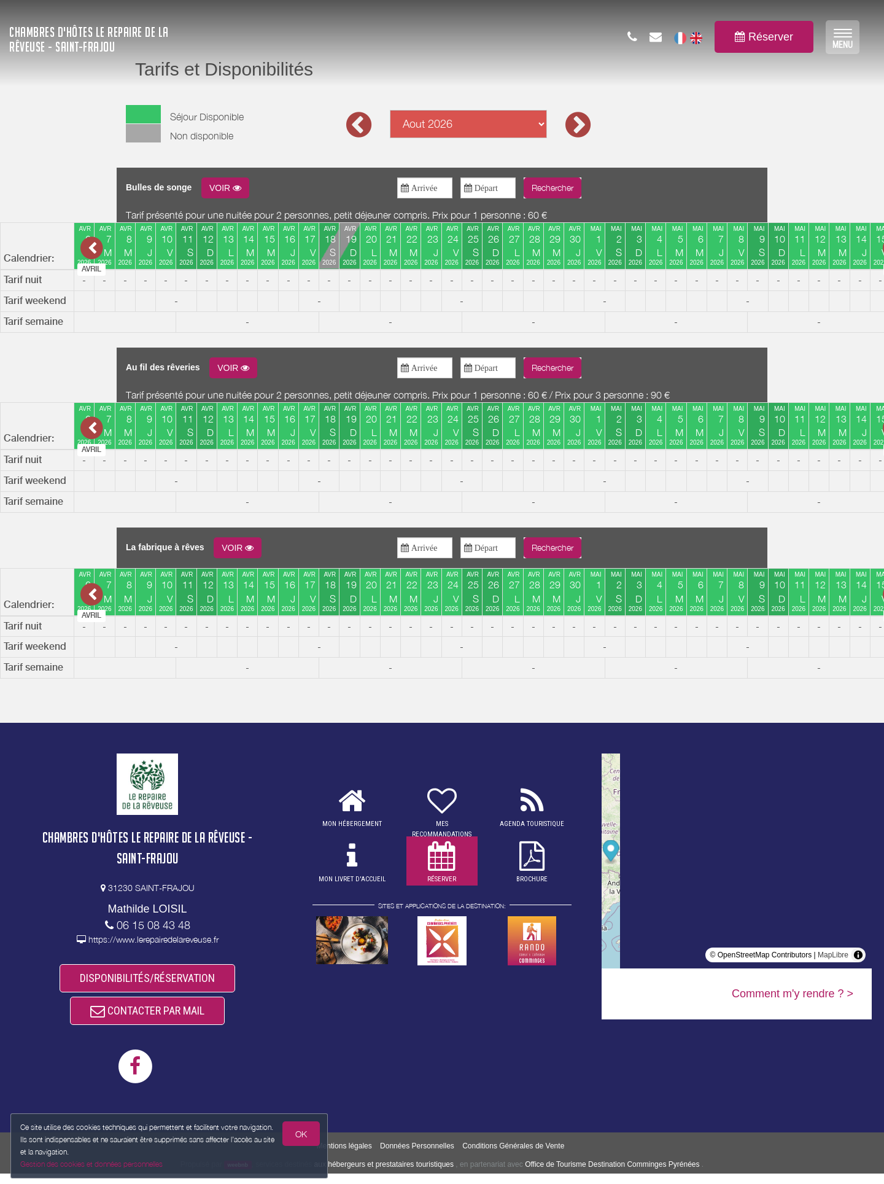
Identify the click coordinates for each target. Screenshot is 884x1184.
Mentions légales (344, 1157)
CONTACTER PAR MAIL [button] (147, 1018)
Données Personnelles (417, 1157)
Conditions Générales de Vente (513, 1157)
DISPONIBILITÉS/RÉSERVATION (147, 980)
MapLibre (833, 955)
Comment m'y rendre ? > (792, 993)
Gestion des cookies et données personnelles (93, 1163)
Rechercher (552, 187)
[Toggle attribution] (858, 955)
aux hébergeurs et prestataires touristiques (384, 1174)
